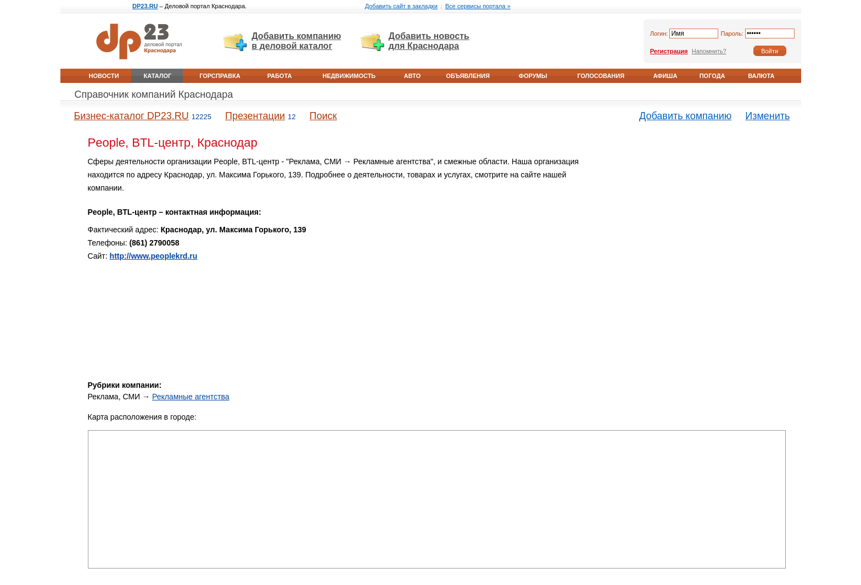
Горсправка (219, 76)
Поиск (323, 115)
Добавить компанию (685, 115)
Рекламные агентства (191, 396)
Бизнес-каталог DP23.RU (131, 115)
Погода (712, 76)
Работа (279, 76)
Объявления (468, 76)
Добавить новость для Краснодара (429, 41)
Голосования (600, 76)
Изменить (767, 115)
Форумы (533, 76)
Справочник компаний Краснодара (154, 94)
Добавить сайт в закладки (401, 6)
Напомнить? (709, 51)
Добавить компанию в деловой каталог (296, 41)
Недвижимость (349, 76)
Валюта (761, 76)
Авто (412, 76)
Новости (104, 76)
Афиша (665, 76)
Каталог (158, 76)
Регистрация (669, 51)
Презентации (255, 115)
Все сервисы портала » (478, 6)
